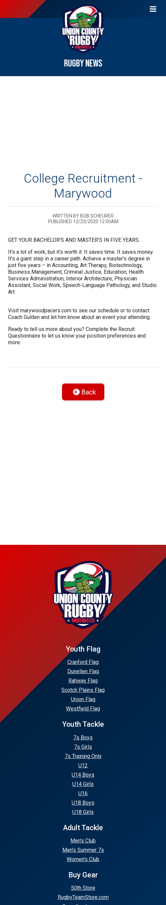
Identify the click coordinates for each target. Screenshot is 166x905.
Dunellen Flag (83, 671)
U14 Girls (83, 784)
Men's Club (83, 840)
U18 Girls (83, 812)
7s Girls (83, 747)
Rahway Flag (83, 681)
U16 (83, 793)
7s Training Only (83, 756)
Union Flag (83, 699)
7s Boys (83, 737)
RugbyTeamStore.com (83, 897)
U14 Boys (83, 775)
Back (84, 392)
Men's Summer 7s (83, 850)
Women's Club (83, 859)
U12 (83, 765)
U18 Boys (83, 803)
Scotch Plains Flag (83, 690)
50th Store (83, 888)
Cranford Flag (83, 662)
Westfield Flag (83, 708)
